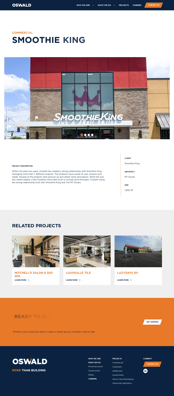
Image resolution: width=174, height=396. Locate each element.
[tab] (81, 135)
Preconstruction (95, 366)
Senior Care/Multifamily (123, 379)
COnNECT (147, 359)
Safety (91, 375)
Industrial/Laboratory (122, 383)
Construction (94, 371)
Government (118, 375)
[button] (85, 5)
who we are (94, 359)
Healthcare (117, 371)
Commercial (117, 363)
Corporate (117, 367)
